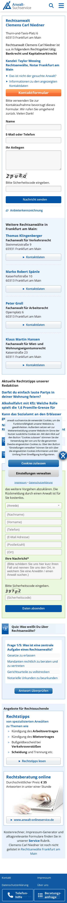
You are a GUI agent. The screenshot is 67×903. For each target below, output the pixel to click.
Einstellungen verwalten (33, 473)
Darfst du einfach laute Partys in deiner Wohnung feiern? (28, 394)
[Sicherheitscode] (33, 598)
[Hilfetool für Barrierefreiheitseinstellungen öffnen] (63, 455)
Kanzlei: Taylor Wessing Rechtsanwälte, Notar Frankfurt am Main (32, 65)
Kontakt (6, 877)
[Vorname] (33, 522)
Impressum (20, 482)
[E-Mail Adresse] (33, 537)
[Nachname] (33, 514)
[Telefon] (33, 140)
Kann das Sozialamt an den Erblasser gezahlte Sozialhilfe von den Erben (31, 416)
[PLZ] (33, 545)
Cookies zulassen (33, 463)
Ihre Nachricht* (17, 558)
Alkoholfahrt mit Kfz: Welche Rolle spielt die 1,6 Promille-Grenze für (30, 405)
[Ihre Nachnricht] (33, 570)
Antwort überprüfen (33, 691)
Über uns (42, 885)
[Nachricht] (33, 160)
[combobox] (33, 506)
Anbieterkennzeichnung (26, 210)
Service (34, 841)
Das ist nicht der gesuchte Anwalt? (32, 76)
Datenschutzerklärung (41, 482)
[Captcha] (33, 189)
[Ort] (33, 552)
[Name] (33, 127)
